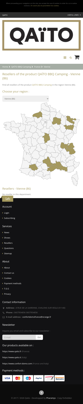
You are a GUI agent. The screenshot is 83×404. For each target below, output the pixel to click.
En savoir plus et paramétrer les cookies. (45, 6)
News (6, 232)
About (7, 267)
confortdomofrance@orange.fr (36, 317)
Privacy (7, 293)
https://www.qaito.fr (11, 351)
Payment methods (12, 283)
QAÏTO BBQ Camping (42, 84)
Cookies (7, 278)
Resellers (8, 243)
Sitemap (8, 253)
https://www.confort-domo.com (17, 363)
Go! (39, 337)
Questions (8, 248)
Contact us (9, 272)
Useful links (74, 15)
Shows (7, 237)
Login (6, 212)
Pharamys (51, 398)
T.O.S (6, 288)
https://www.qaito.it (11, 357)
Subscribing (9, 218)
